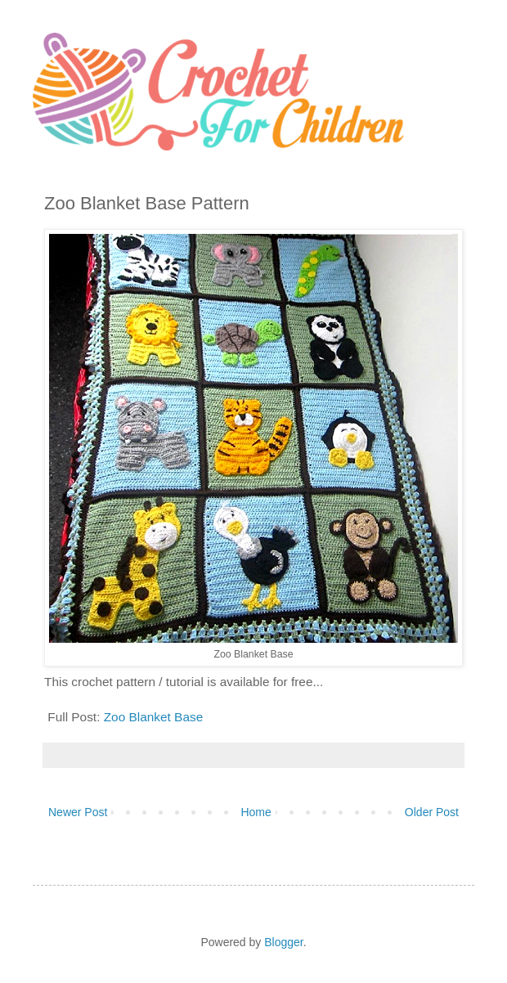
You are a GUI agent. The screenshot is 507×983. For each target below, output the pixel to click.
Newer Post (77, 812)
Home (255, 812)
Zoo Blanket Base (154, 717)
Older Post (432, 812)
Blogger (283, 942)
